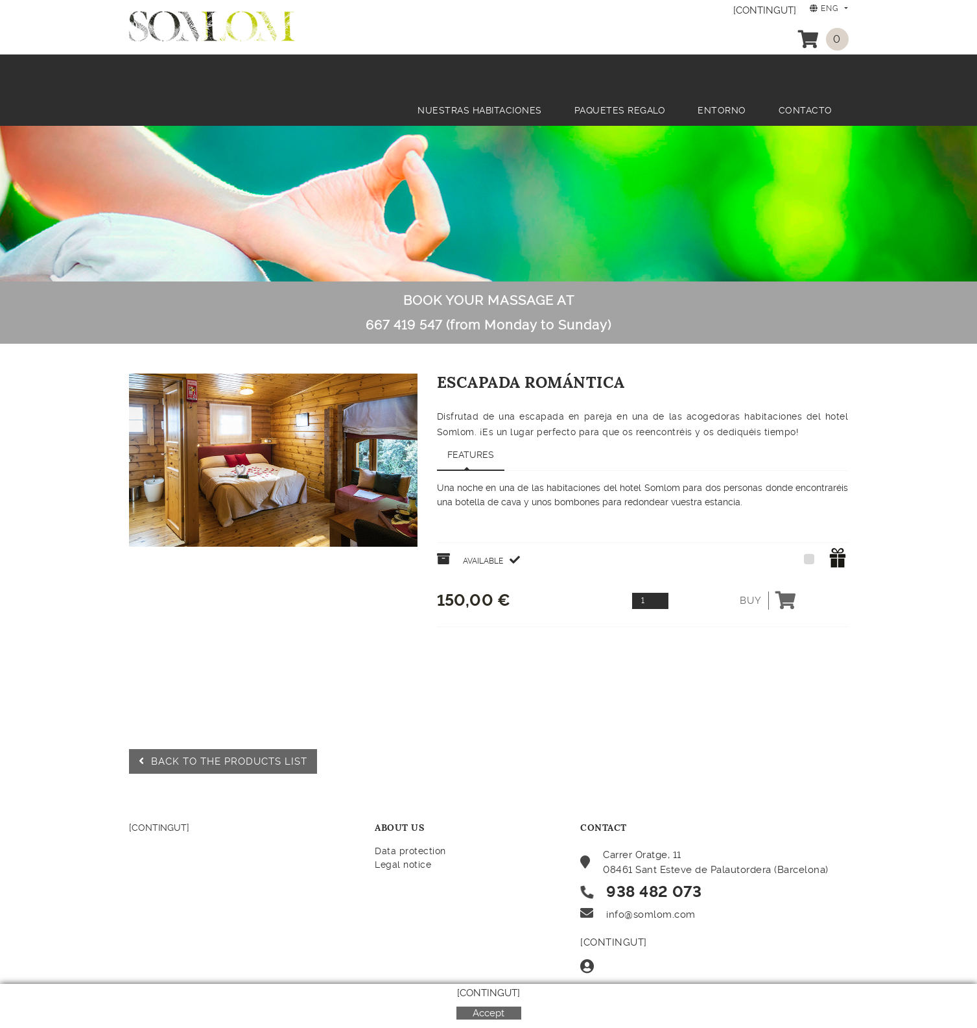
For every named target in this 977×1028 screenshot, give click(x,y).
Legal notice (403, 864)
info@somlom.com (651, 914)
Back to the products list (223, 761)
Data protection (410, 851)
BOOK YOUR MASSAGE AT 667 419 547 (488, 313)
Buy (768, 601)
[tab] (470, 455)
